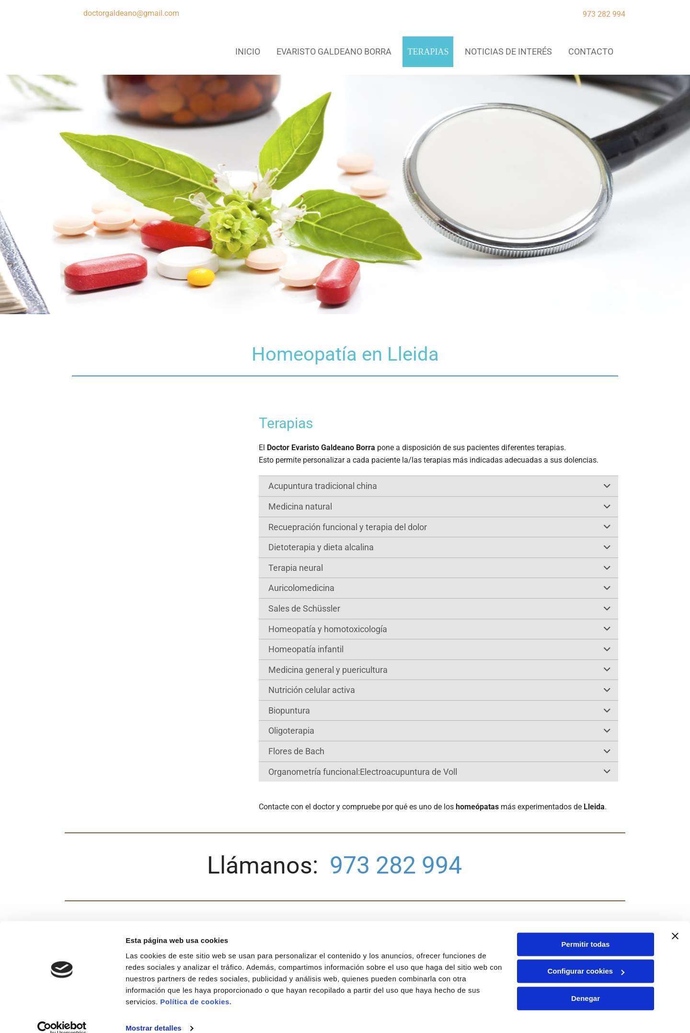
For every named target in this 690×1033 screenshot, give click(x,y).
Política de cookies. (195, 988)
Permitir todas (586, 930)
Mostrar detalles (154, 1014)
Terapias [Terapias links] (428, 51)
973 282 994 (604, 14)
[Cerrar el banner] (675, 922)
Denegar (585, 984)
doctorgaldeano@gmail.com (131, 13)
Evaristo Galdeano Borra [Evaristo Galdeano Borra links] (333, 51)
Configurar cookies (585, 957)
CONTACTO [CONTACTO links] (590, 51)
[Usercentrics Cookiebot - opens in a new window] (62, 1014)
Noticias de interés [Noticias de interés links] (508, 51)
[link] (607, 485)
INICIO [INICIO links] (246, 51)
